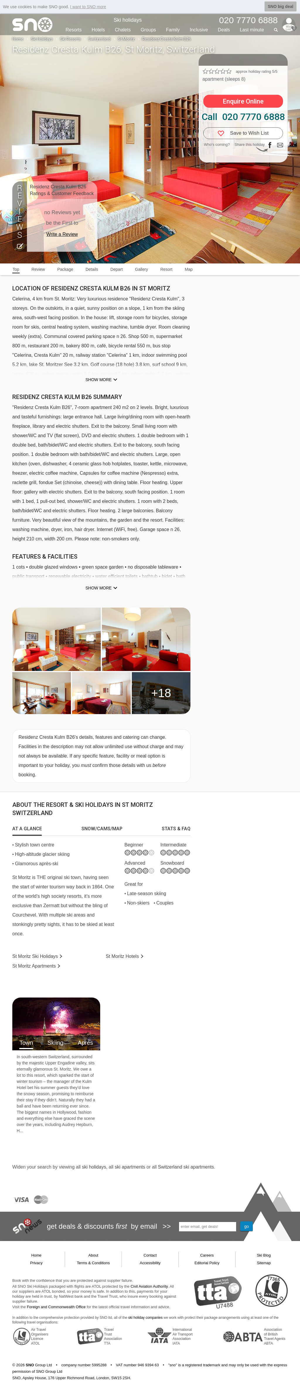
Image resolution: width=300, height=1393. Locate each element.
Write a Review (62, 234)
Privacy (36, 1263)
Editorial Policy (207, 1263)
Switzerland (99, 39)
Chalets (123, 29)
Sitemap (264, 1263)
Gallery (141, 269)
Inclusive (199, 29)
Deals (224, 29)
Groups (148, 29)
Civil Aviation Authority (149, 1286)
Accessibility (150, 1263)
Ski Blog (264, 1255)
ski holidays (94, 1166)
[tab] (27, 829)
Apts (34, 965)
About (93, 1255)
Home (17, 39)
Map (188, 269)
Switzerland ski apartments (186, 1166)
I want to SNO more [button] (88, 6)
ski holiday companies (145, 1318)
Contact (150, 1255)
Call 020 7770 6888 (243, 116)
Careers (207, 1255)
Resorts (74, 29)
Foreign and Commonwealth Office (56, 1307)
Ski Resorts (70, 39)
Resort (166, 269)
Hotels (98, 29)
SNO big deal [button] (280, 6)
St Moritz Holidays (35, 956)
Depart (116, 269)
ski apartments (130, 1166)
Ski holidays (128, 20)
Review (38, 269)
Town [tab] (26, 1042)
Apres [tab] (85, 1042)
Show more (99, 379)
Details (92, 269)
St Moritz (126, 39)
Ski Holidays (42, 39)
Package (65, 269)
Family (173, 29)
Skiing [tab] (55, 1042)
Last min (252, 29)
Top (16, 269)
